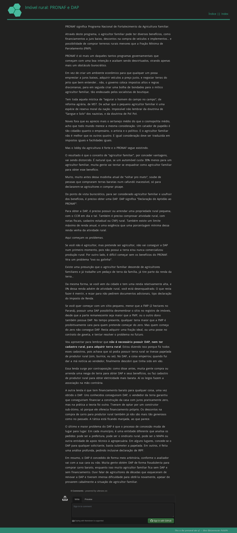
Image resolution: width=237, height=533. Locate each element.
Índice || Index (218, 14)
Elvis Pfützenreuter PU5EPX (215, 530)
